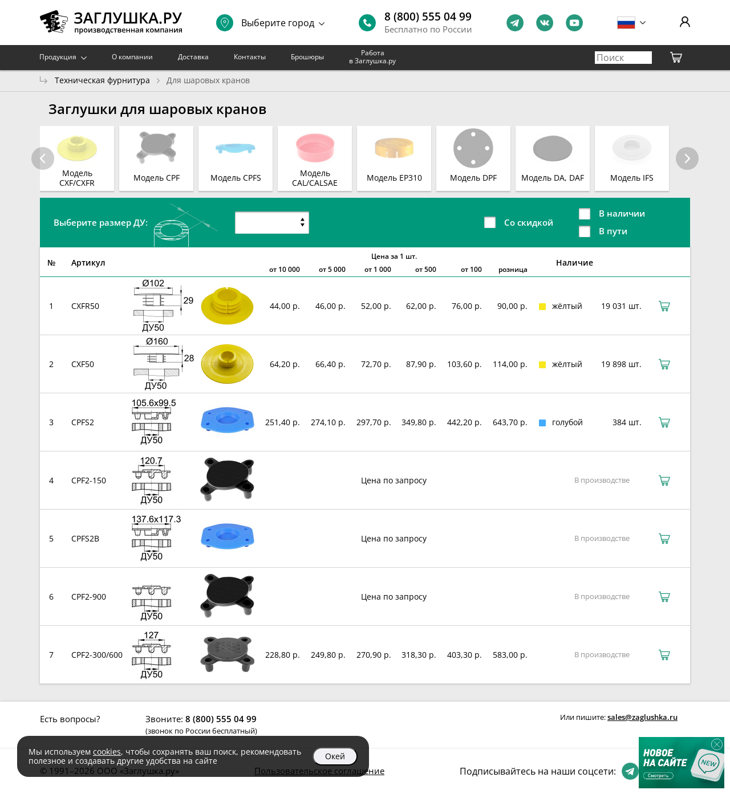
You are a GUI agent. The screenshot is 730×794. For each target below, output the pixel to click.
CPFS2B (85, 538)
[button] (687, 158)
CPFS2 (82, 422)
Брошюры (307, 57)
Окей (335, 756)
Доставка (193, 57)
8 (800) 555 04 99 (428, 16)
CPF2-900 (88, 596)
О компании (132, 57)
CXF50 (82, 364)
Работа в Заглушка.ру (372, 57)
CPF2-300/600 (97, 654)
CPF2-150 (88, 480)
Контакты (250, 57)
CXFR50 (85, 305)
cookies (107, 751)
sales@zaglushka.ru (642, 717)
